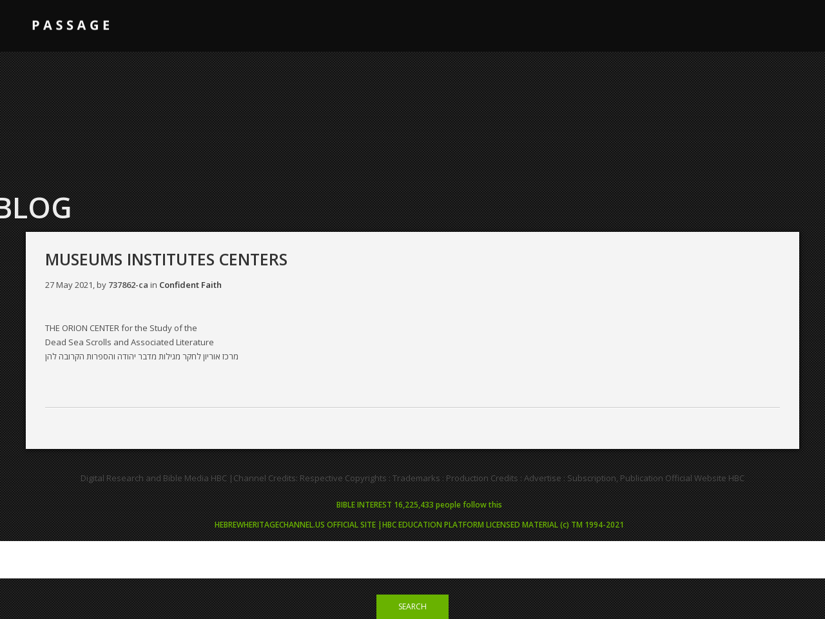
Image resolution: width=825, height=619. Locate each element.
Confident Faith (190, 284)
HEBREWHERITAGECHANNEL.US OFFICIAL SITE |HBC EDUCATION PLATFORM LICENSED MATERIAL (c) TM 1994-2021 (419, 524)
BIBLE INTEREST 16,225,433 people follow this (419, 504)
